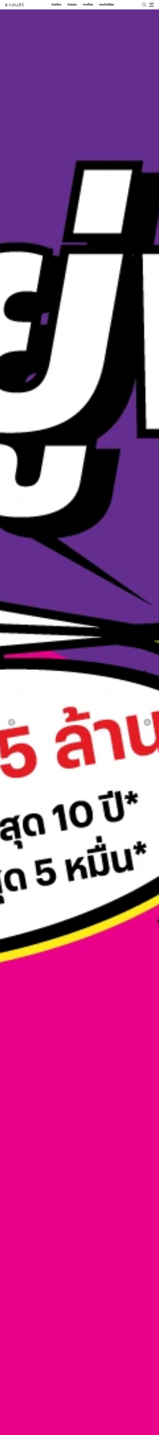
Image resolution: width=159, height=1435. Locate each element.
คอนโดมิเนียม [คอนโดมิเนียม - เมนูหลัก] (106, 4)
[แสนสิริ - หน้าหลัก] (14, 5)
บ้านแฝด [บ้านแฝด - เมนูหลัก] (72, 4)
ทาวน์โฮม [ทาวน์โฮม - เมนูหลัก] (88, 4)
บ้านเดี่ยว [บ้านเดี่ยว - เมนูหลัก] (56, 4)
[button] (151, 5)
